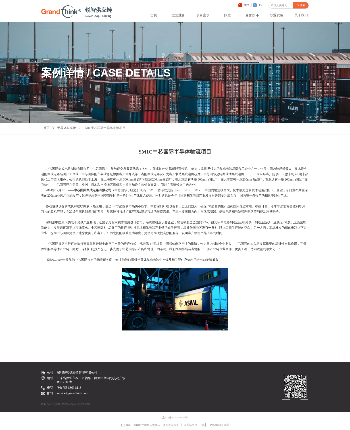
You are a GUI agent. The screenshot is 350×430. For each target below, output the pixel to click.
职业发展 (276, 15)
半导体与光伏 (66, 128)
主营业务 (178, 15)
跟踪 (227, 15)
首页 (153, 15)
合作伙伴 (252, 15)
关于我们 (301, 15)
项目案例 (203, 15)
